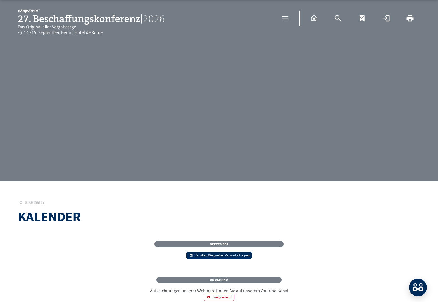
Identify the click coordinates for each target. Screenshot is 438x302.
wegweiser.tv (219, 297)
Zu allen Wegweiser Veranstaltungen (219, 255)
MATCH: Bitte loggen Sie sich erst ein (418, 287)
